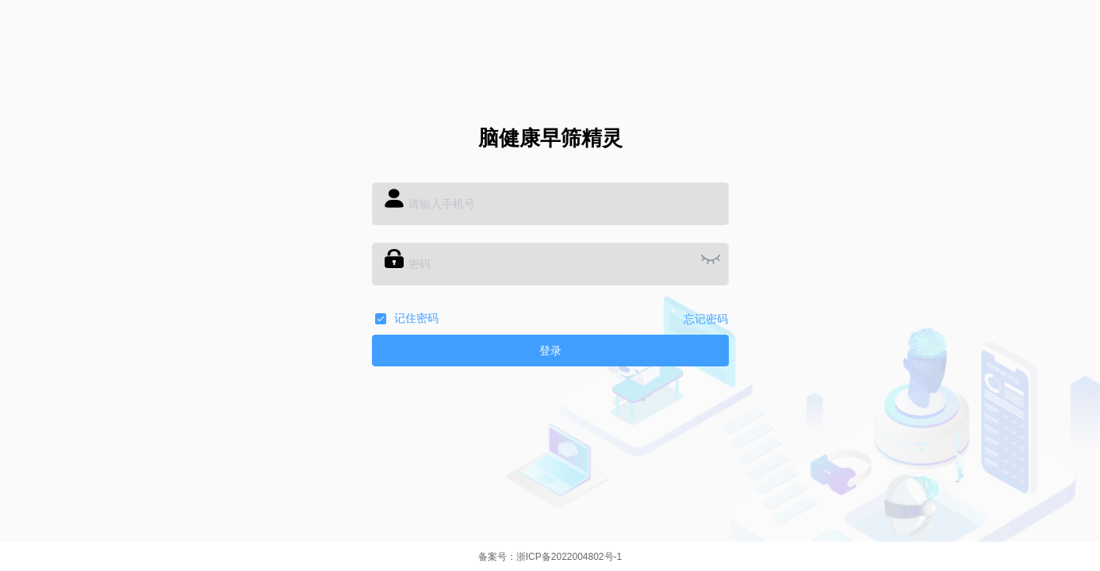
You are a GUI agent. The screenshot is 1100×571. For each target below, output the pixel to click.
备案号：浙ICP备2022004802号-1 (550, 556)
